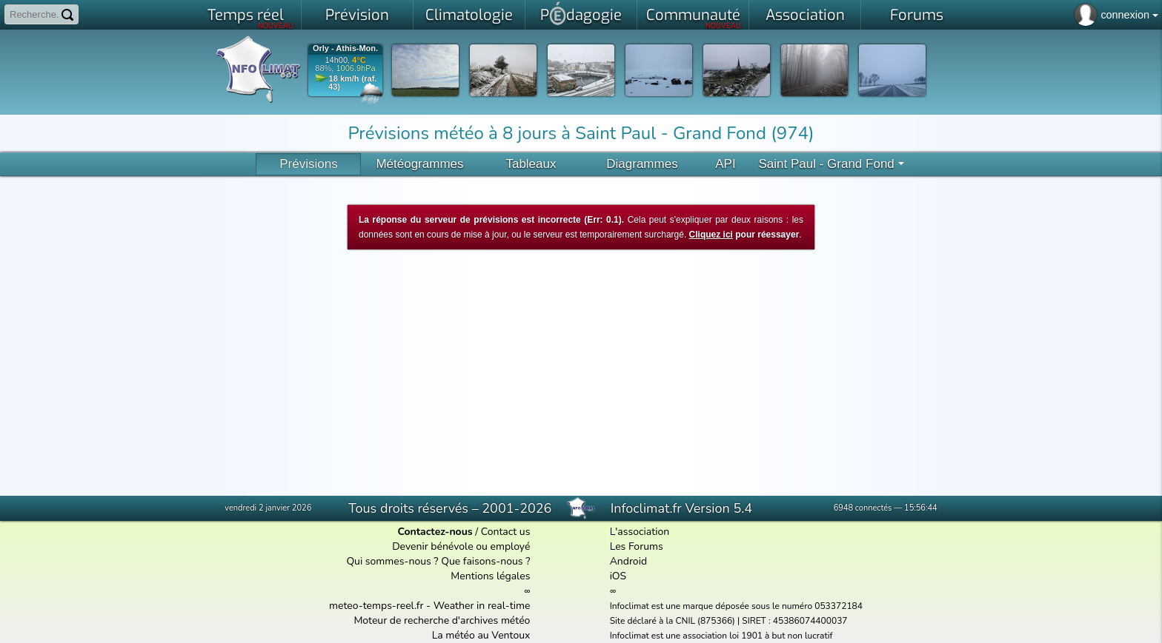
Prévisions (308, 164)
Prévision (357, 15)
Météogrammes (419, 164)
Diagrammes (641, 164)
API (725, 164)
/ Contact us (463, 532)
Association (805, 15)
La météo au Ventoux (481, 635)
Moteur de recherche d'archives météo (441, 620)
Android (628, 561)
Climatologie (469, 15)
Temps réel (251, 17)
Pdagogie (581, 13)
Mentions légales (490, 576)
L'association (640, 532)
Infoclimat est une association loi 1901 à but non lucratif (721, 636)
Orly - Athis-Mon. (345, 48)
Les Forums (636, 546)
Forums (916, 15)
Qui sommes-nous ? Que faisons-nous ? (438, 561)
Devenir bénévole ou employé (461, 546)
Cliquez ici (711, 234)
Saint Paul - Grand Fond (830, 164)
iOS (618, 576)
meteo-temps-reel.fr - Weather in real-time (429, 606)
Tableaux (530, 164)
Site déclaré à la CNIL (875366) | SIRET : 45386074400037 (729, 621)
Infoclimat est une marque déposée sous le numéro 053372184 (736, 606)
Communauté (694, 17)
